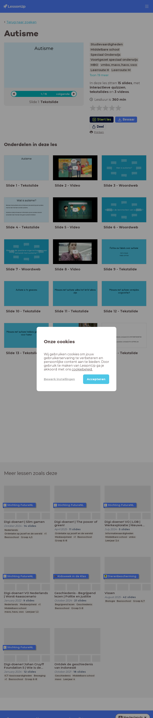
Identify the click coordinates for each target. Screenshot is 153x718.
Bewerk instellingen (59, 379)
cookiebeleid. (82, 369)
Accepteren (96, 379)
